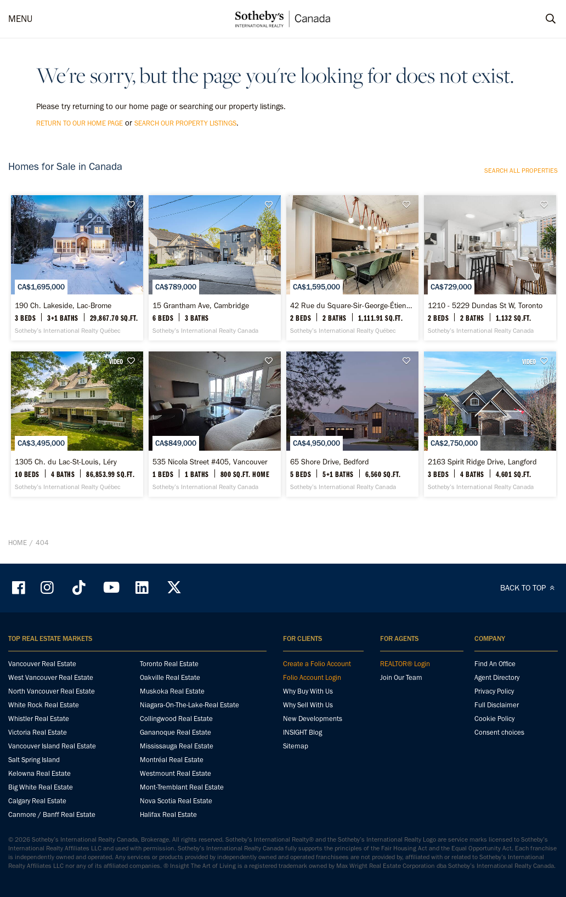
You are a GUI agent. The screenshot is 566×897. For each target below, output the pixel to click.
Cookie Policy (494, 718)
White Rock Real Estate (43, 705)
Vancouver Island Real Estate (52, 746)
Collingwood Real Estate (176, 718)
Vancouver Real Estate (42, 664)
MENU (20, 18)
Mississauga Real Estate (176, 746)
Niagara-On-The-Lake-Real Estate (189, 705)
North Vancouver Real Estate (51, 691)
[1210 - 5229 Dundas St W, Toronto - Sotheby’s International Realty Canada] (490, 267)
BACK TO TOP (529, 588)
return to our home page (79, 123)
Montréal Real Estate (171, 760)
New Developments (312, 718)
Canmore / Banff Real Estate (51, 814)
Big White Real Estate (40, 787)
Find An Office (495, 664)
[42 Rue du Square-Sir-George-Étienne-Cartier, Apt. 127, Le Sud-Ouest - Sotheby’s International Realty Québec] (352, 267)
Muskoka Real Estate (172, 691)
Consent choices (499, 732)
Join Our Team (401, 677)
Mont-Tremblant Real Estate (182, 787)
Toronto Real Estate (169, 664)
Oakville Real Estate (170, 677)
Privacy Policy (494, 691)
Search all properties (521, 170)
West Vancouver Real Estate (50, 677)
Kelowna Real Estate (39, 773)
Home (17, 542)
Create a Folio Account (317, 664)
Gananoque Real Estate (175, 732)
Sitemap (295, 746)
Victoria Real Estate (37, 732)
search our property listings (185, 123)
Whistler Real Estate (38, 718)
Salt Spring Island (34, 760)
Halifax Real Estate (168, 814)
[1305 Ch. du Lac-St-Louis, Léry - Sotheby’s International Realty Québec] (77, 424)
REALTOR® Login (405, 664)
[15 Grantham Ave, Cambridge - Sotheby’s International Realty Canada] (215, 267)
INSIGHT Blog (302, 732)
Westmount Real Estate (175, 773)
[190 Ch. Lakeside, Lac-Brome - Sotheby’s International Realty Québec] (77, 267)
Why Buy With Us (308, 691)
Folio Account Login (312, 677)
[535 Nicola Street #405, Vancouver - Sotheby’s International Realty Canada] (215, 424)
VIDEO (116, 361)
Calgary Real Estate (37, 801)
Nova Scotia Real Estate (176, 801)
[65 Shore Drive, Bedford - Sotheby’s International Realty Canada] (352, 424)
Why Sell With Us (308, 705)
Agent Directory (496, 677)
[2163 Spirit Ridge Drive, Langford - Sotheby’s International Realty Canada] (490, 424)
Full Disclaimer (496, 705)
